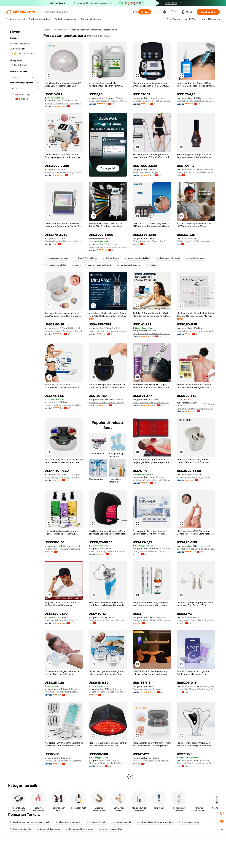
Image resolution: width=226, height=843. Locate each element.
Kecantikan (60, 29)
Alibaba (46, 29)
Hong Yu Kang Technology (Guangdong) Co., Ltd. (64, 477)
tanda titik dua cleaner (48, 829)
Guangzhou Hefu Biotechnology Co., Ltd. (196, 101)
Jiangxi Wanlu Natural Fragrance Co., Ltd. (108, 101)
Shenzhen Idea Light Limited (147, 689)
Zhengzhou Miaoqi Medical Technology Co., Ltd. (152, 620)
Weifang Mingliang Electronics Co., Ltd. (64, 241)
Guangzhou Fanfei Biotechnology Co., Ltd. (152, 402)
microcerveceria (122, 822)
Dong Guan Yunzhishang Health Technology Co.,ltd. (152, 480)
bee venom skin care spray (79, 829)
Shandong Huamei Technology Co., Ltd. (64, 172)
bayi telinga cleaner (196, 258)
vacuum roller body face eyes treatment (91, 265)
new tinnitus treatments (129, 265)
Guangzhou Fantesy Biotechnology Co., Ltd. (196, 331)
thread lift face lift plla (85, 258)
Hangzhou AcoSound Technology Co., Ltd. (196, 620)
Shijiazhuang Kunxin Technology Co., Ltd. (196, 241)
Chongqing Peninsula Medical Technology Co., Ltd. (108, 763)
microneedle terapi (189, 822)
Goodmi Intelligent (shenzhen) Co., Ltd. (63, 331)
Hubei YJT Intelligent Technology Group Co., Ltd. (64, 103)
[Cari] (144, 11)
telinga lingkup (111, 258)
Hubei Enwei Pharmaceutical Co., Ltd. (63, 405)
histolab (152, 265)
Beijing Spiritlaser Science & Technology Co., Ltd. (108, 247)
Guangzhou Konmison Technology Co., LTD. (152, 101)
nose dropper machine (56, 258)
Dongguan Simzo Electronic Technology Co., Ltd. (108, 620)
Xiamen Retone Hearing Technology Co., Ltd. (108, 402)
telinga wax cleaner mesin (68, 822)
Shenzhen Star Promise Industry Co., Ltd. (196, 763)
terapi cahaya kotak (55, 265)
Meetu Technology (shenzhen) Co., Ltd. (108, 551)
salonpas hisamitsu (97, 822)
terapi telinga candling (110, 829)
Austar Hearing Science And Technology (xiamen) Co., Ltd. (152, 760)
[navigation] (24, 403)
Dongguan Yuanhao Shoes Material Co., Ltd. (108, 691)
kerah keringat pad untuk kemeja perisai (29, 822)
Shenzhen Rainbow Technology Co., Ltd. (64, 620)
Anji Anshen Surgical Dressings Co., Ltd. (152, 333)
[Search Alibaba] (88, 12)
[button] (135, 12)
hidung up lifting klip (20, 829)
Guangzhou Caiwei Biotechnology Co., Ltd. (152, 551)
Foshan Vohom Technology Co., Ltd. (194, 477)
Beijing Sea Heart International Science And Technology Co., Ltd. (108, 331)
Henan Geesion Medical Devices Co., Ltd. (64, 691)
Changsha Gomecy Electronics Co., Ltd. (152, 241)
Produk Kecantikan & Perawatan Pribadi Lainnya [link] (94, 29)
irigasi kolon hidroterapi (168, 258)
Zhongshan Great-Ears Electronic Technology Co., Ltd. (196, 549)
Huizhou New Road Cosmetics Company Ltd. (64, 549)
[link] (222, 813)
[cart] (174, 12)
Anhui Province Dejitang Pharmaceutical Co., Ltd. (196, 408)
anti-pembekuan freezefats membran (155, 822)
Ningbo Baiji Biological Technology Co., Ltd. (196, 689)
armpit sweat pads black (137, 258)
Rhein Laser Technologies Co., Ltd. (149, 172)
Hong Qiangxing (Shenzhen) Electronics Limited (64, 760)
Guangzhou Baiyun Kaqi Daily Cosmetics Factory (196, 172)
